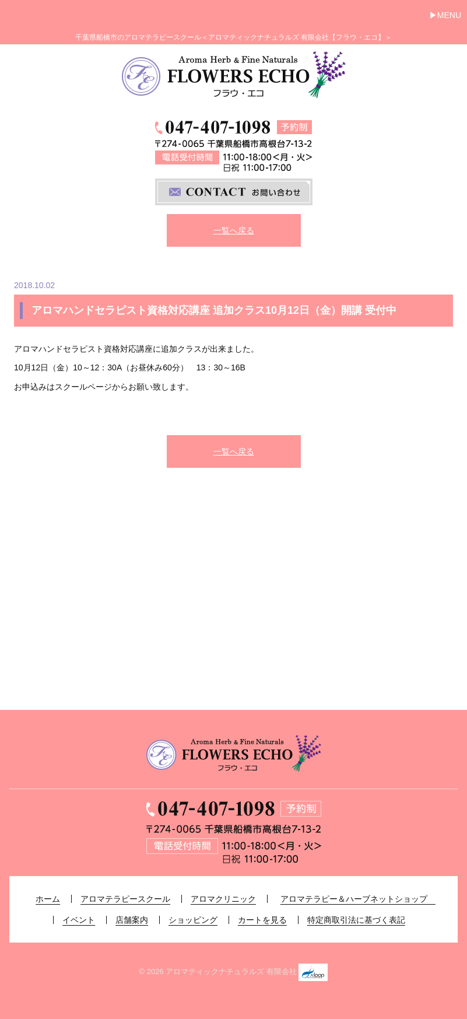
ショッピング (192, 920)
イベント (78, 920)
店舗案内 (131, 920)
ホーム (48, 899)
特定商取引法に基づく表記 (356, 920)
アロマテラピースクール (125, 899)
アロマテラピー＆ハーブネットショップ (358, 899)
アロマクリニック (223, 899)
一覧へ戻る (233, 230)
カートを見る (262, 920)
